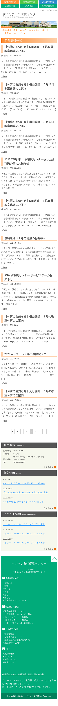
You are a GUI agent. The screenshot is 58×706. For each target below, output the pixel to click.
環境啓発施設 (29, 2)
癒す (15, 30)
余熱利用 (6, 30)
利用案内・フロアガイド (14, 33)
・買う (5, 592)
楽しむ (45, 30)
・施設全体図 (8, 653)
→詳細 (4, 76)
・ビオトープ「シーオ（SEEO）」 (18, 623)
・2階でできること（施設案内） (16, 620)
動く (38, 30)
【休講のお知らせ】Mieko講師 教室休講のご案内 (25, 492)
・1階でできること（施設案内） (16, 617)
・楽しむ (6, 597)
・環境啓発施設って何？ (13, 611)
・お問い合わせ (9, 659)
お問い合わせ (48, 6)
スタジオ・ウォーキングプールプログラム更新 (24, 524)
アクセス (29, 6)
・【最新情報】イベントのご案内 (17, 614)
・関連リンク (8, 662)
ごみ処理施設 (48, 2)
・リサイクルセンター (12, 637)
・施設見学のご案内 (11, 643)
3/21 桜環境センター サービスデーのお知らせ (23, 502)
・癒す (5, 586)
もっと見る (49, 467)
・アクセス (7, 656)
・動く (5, 595)
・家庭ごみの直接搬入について (16, 640)
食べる (23, 30)
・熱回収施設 (8, 634)
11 (44, 431)
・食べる (6, 589)
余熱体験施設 (10, 2)
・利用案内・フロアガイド (14, 600)
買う (31, 30)
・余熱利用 (7, 583)
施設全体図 (10, 6)
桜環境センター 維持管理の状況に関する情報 (23, 674)
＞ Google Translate (48, 10)
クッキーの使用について (22, 687)
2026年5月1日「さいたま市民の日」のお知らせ (24, 483)
